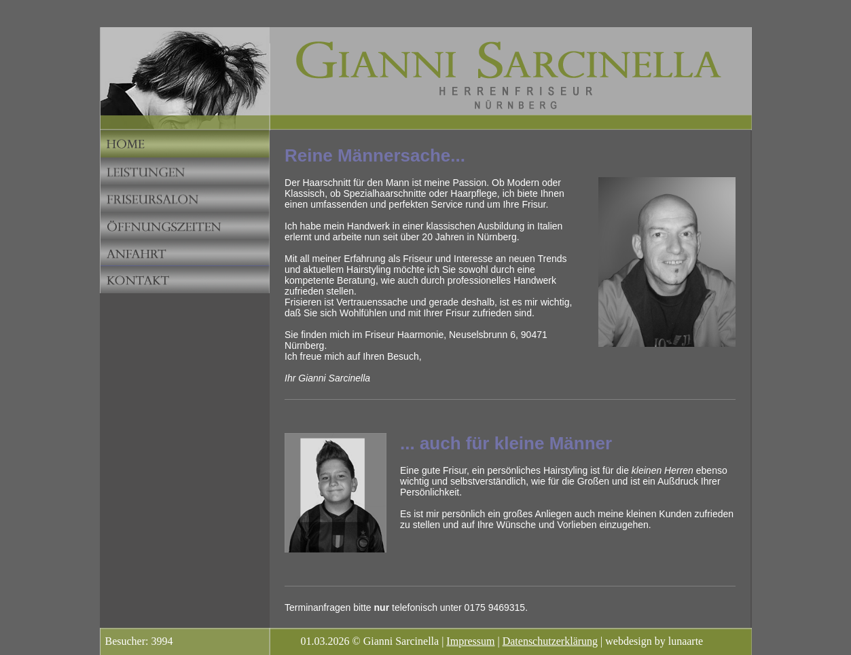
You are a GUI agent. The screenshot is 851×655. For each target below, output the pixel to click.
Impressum (470, 641)
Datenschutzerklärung (550, 641)
